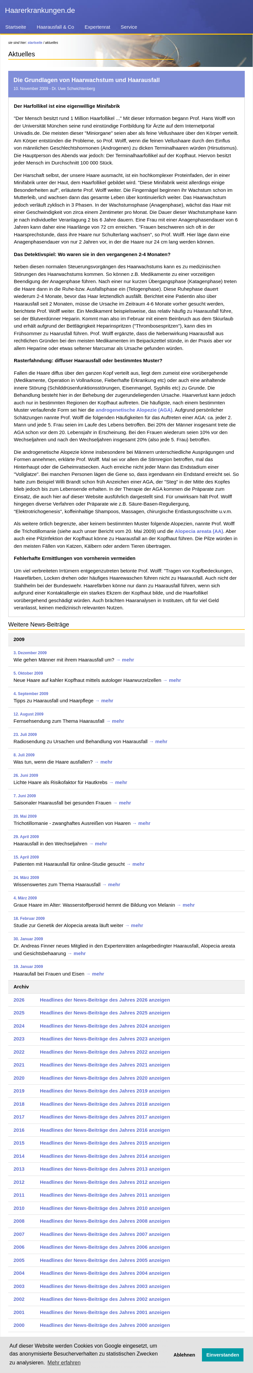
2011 (19, 1195)
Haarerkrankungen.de (40, 10)
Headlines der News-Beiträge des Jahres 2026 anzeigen (105, 1000)
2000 (19, 1325)
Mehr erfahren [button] (64, 1362)
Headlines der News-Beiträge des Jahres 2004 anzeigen (105, 1273)
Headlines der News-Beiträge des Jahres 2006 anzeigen (105, 1247)
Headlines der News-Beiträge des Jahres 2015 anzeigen (105, 1143)
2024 (19, 1026)
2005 (19, 1260)
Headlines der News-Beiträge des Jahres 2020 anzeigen (105, 1078)
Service (129, 27)
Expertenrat (97, 27)
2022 (19, 1052)
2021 (19, 1064)
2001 (19, 1312)
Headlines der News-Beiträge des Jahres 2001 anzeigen (105, 1312)
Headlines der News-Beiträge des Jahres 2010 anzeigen (105, 1208)
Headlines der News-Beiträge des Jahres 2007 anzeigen (105, 1234)
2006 (19, 1247)
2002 (19, 1299)
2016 (19, 1130)
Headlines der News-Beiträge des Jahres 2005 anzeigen (105, 1260)
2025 (19, 1012)
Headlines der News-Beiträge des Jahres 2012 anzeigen (105, 1182)
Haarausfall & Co (55, 27)
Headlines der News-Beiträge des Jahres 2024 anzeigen (105, 1026)
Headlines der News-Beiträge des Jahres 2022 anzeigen (105, 1052)
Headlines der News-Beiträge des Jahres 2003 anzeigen (105, 1286)
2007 (19, 1234)
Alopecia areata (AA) (199, 531)
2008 (19, 1221)
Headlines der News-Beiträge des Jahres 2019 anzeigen (105, 1091)
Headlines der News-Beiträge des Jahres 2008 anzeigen (105, 1221)
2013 (19, 1169)
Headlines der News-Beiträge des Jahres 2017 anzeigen (105, 1117)
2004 (19, 1273)
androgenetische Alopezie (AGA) (134, 410)
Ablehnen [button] (184, 1355)
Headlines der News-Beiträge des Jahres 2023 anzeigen (105, 1038)
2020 (19, 1078)
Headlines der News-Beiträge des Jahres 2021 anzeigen (105, 1064)
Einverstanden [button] (223, 1355)
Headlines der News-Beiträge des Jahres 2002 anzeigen (105, 1299)
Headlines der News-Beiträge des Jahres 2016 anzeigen (105, 1130)
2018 (19, 1104)
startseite (35, 42)
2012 (19, 1182)
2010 (19, 1208)
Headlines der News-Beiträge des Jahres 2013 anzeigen (105, 1169)
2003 (19, 1286)
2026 (19, 1000)
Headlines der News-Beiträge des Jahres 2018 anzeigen (105, 1104)
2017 (19, 1117)
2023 (19, 1038)
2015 (19, 1143)
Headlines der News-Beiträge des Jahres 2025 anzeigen (105, 1012)
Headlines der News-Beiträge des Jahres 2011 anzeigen (105, 1195)
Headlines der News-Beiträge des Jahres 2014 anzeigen (105, 1156)
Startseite (15, 27)
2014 (19, 1156)
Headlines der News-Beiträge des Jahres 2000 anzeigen (105, 1325)
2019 (19, 1091)
